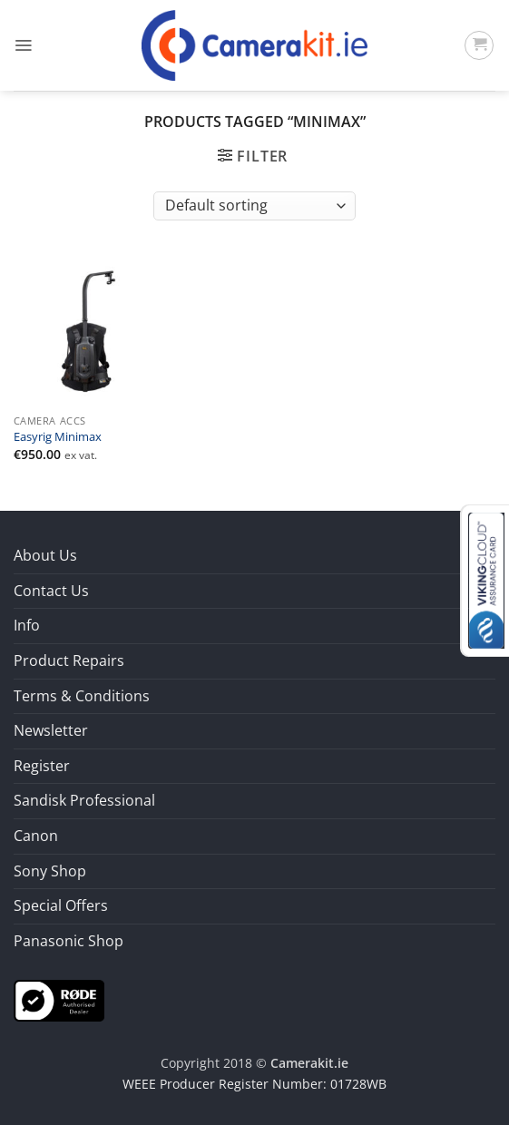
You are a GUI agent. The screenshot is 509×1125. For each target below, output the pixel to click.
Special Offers (61, 905)
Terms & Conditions (82, 696)
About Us (45, 555)
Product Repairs (69, 660)
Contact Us (51, 591)
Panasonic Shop (68, 941)
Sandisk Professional (84, 800)
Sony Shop (50, 871)
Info (27, 625)
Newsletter (51, 730)
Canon (36, 836)
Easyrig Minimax (58, 437)
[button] (23, 45)
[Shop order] (254, 205)
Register (42, 766)
